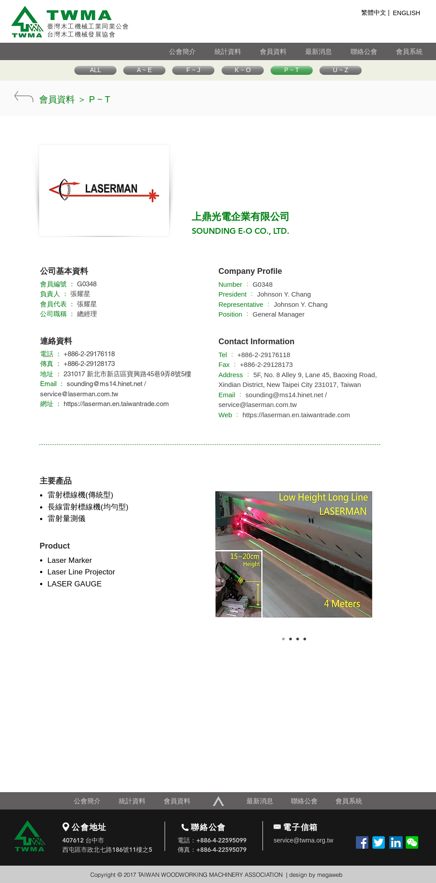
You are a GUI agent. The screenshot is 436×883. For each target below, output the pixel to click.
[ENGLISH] (409, 13)
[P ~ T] (291, 70)
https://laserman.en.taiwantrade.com (116, 403)
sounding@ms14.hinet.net (104, 383)
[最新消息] (327, 51)
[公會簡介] (191, 51)
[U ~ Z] (340, 70)
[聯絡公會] (373, 51)
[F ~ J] (193, 70)
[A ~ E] (144, 70)
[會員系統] (416, 51)
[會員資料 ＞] (62, 99)
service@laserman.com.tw (79, 394)
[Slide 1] (283, 639)
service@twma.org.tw (303, 840)
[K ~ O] (243, 70)
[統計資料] (236, 51)
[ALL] (95, 70)
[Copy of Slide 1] (290, 639)
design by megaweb (316, 874)
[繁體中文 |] (375, 12)
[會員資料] (282, 51)
